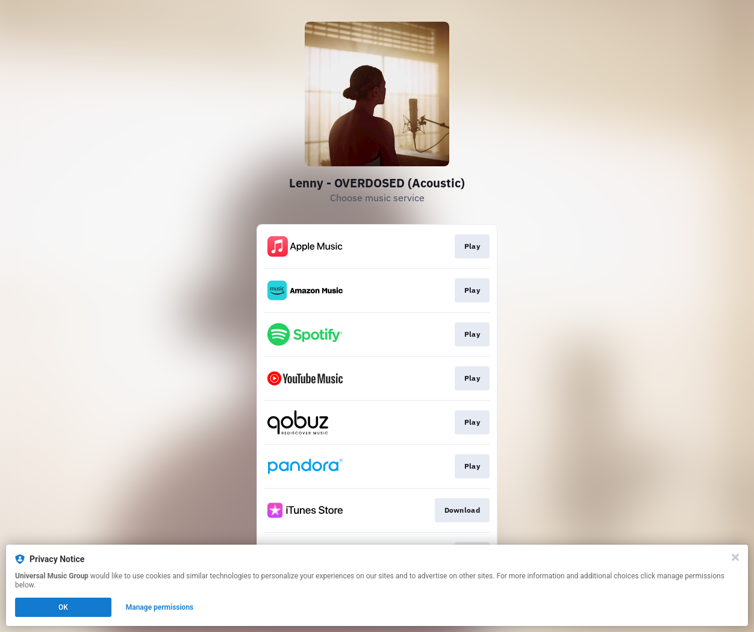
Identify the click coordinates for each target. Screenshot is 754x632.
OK (63, 607)
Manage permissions (160, 607)
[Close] (735, 557)
